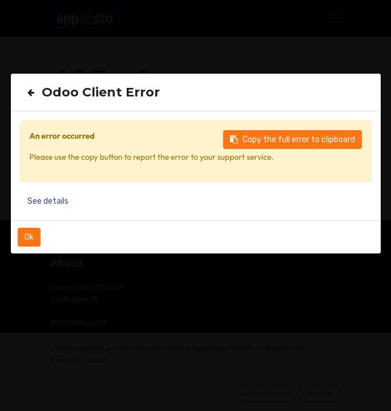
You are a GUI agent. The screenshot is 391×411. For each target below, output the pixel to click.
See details (47, 201)
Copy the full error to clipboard (292, 139)
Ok (29, 237)
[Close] (31, 92)
